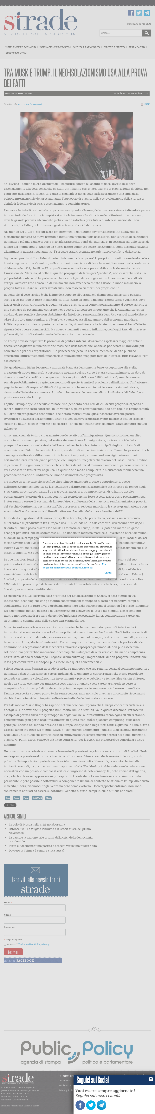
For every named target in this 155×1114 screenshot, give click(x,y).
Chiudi (108, 572)
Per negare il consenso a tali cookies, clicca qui (74, 565)
